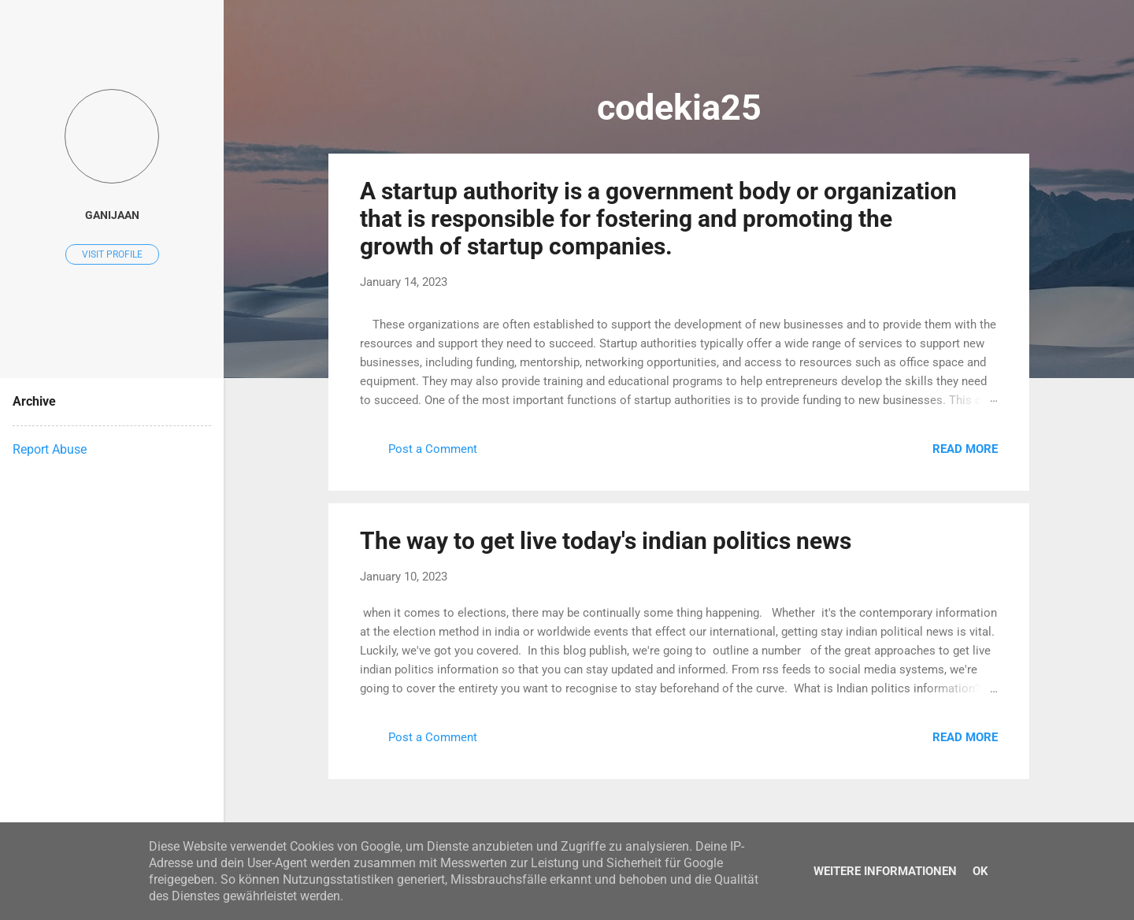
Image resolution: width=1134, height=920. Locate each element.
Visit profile (112, 254)
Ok (980, 871)
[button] (988, 189)
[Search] (1019, 43)
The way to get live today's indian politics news (605, 541)
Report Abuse (50, 449)
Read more (965, 449)
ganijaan (112, 215)
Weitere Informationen (885, 871)
